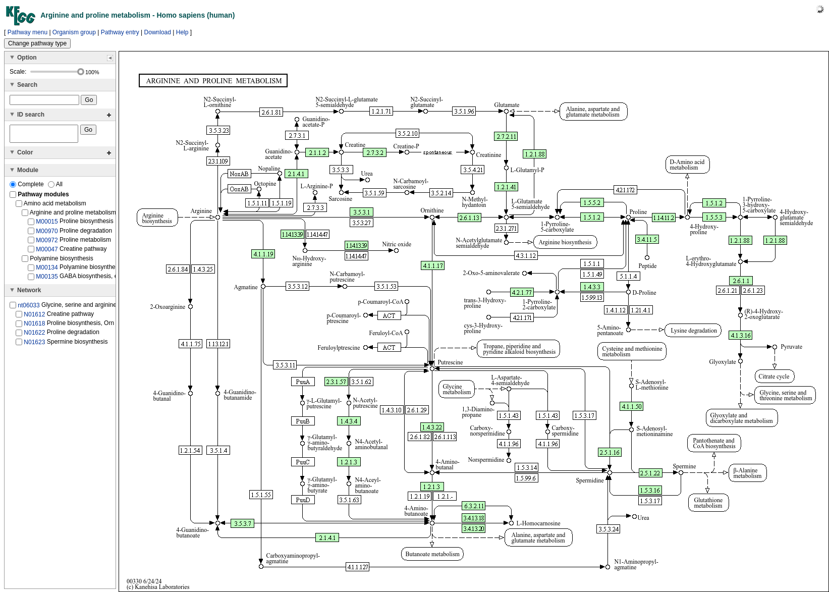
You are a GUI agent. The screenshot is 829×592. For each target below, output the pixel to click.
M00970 (47, 233)
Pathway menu (27, 32)
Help (182, 32)
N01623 (34, 344)
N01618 (34, 326)
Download (157, 32)
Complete (27, 187)
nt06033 (28, 308)
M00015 (47, 224)
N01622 (34, 335)
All (55, 187)
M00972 (47, 243)
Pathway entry (120, 32)
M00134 (47, 270)
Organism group (74, 32)
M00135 (47, 279)
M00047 (47, 252)
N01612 (34, 317)
